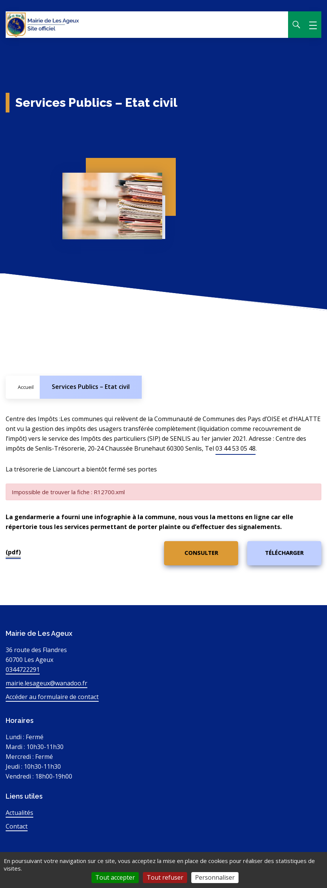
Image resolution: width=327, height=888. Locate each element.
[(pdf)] (201, 553)
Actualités (19, 812)
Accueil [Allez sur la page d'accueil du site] (26, 387)
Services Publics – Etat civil (91, 386)
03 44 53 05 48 (235, 448)
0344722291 (23, 669)
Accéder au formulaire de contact (52, 697)
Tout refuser (165, 877)
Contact (17, 826)
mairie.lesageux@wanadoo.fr (46, 683)
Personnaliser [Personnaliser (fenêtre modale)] (215, 877)
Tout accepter (115, 877)
